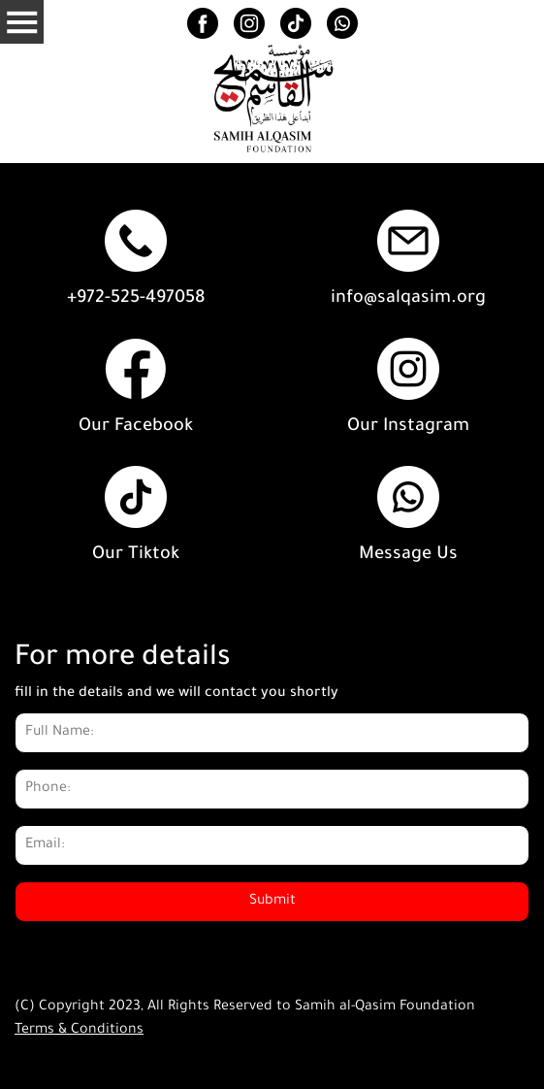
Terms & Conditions (79, 1031)
